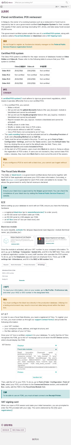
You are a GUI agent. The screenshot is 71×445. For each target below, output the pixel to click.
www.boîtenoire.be (35, 212)
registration (6, 410)
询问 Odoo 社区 (18, 430)
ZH (57, 7)
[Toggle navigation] (1, 6)
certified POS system (11, 98)
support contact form (43, 320)
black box (16, 175)
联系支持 (6, 430)
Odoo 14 (64, 7)
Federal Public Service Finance (50, 193)
